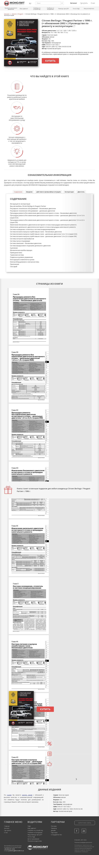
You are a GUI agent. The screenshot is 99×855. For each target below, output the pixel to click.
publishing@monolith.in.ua (16, 851)
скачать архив (27, 795)
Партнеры (54, 832)
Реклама (54, 826)
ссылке (9, 795)
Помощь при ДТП (63, 8)
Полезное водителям (35, 841)
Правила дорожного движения (11, 8)
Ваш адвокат (24, 8)
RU (30, 3)
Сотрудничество (56, 835)
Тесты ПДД (76, 8)
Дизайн (53, 830)
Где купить (84, 3)
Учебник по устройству (37, 8)
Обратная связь (84, 823)
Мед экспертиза (89, 8)
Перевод (54, 828)
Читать (21, 42)
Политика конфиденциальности (83, 842)
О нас (93, 3)
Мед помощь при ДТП (35, 835)
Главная (6, 826)
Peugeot (20, 14)
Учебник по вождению (50, 8)
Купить (50, 60)
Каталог (6, 14)
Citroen (14, 14)
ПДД (29, 826)
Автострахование (33, 839)
